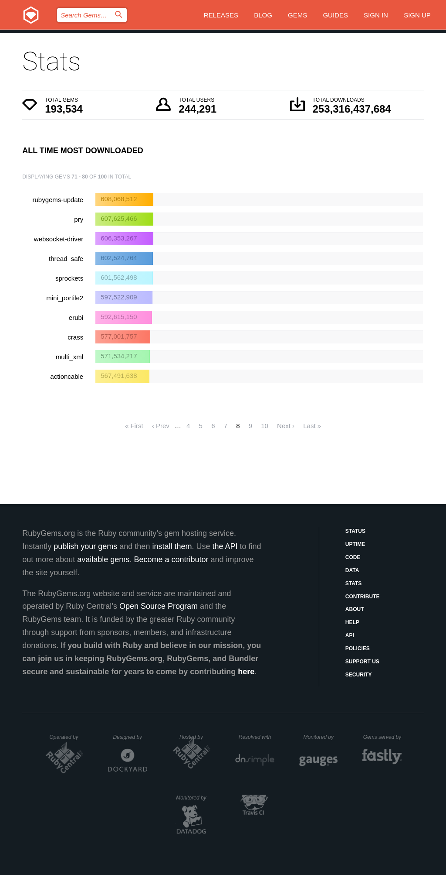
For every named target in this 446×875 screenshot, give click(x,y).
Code (353, 557)
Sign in (376, 15)
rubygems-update (57, 199)
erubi (76, 317)
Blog (263, 15)
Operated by (67, 740)
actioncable (66, 376)
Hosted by (195, 737)
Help (352, 622)
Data (352, 570)
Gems (297, 15)
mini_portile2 (64, 298)
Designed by (130, 737)
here (246, 671)
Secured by (258, 798)
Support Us (362, 662)
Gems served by (382, 737)
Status (355, 531)
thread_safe (66, 258)
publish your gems (85, 546)
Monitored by (321, 737)
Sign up (417, 15)
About (354, 609)
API (349, 635)
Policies (357, 648)
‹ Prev (160, 425)
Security (358, 675)
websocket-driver (58, 239)
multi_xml (69, 356)
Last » (312, 425)
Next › (285, 425)
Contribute (362, 597)
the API (224, 546)
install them (172, 546)
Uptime (355, 544)
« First (134, 425)
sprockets (69, 278)
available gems (103, 559)
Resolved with (256, 737)
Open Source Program (158, 606)
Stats (353, 583)
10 (264, 425)
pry (78, 219)
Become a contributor (171, 559)
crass (75, 337)
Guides (335, 15)
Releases (221, 15)
